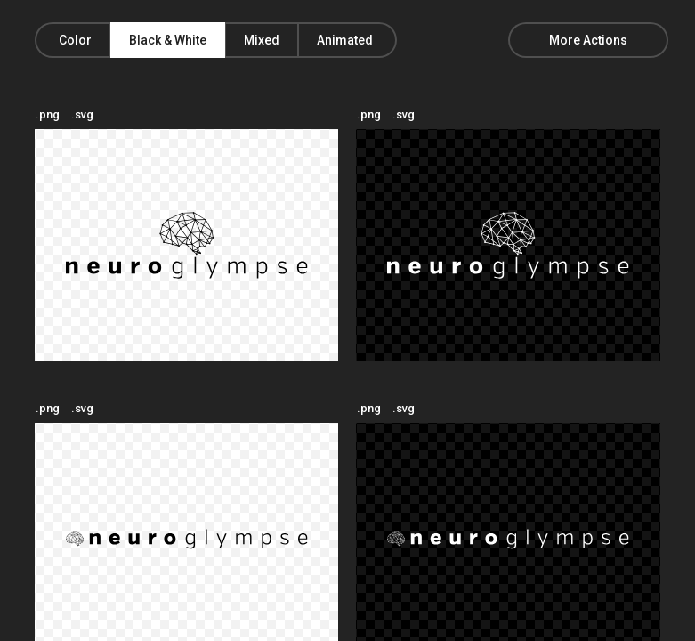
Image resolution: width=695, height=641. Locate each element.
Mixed (261, 40)
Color (75, 40)
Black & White (167, 40)
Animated (345, 40)
